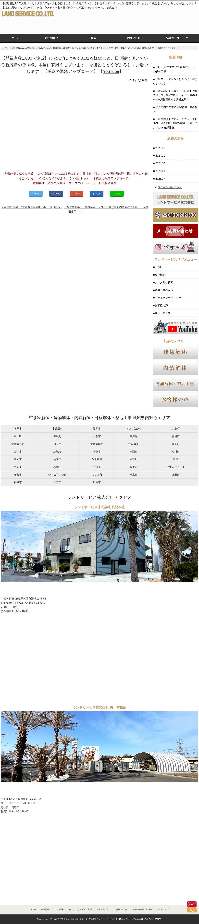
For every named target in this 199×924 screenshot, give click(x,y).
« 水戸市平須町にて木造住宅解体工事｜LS (26, 207)
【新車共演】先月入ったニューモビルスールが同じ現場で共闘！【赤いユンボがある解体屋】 (175, 123)
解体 (93, 38)
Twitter (35, 193)
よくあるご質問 (164, 282)
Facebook (56, 193)
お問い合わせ (135, 38)
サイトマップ (163, 313)
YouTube (111, 71)
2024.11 (160, 155)
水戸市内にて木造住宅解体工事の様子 (175, 109)
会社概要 (160, 274)
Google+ (76, 193)
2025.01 (160, 148)
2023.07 (160, 178)
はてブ (96, 193)
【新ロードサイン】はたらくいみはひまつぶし (175, 81)
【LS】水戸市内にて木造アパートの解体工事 (174, 69)
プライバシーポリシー (168, 297)
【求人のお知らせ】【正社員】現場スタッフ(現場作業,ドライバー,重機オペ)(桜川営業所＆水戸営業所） (175, 95)
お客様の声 (161, 305)
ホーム (16, 38)
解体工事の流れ (164, 290)
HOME (159, 267)
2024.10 (160, 163)
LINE (117, 193)
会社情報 (49, 38)
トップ (4, 48)
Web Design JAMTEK (153, 919)
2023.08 (160, 171)
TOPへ (58, 207)
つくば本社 (59, 909)
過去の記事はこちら (170, 187)
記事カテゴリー (175, 38)
